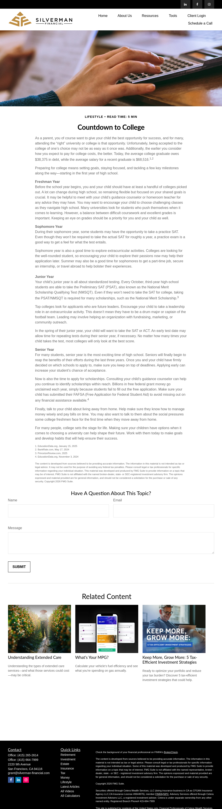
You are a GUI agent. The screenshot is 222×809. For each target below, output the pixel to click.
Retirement (68, 754)
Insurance (67, 768)
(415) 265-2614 (28, 755)
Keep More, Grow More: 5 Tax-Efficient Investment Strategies (170, 660)
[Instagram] (26, 780)
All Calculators (70, 796)
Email (117, 500)
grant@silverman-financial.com (29, 773)
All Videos (67, 791)
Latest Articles (70, 786)
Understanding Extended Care (34, 657)
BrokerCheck (171, 752)
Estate (65, 764)
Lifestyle (66, 782)
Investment (68, 759)
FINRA (159, 794)
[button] (103, 16)
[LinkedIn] (185, 4)
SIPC (166, 794)
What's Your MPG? (92, 657)
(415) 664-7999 (28, 759)
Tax (63, 773)
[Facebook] (197, 4)
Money (65, 777)
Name (12, 500)
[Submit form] (19, 566)
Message (15, 528)
